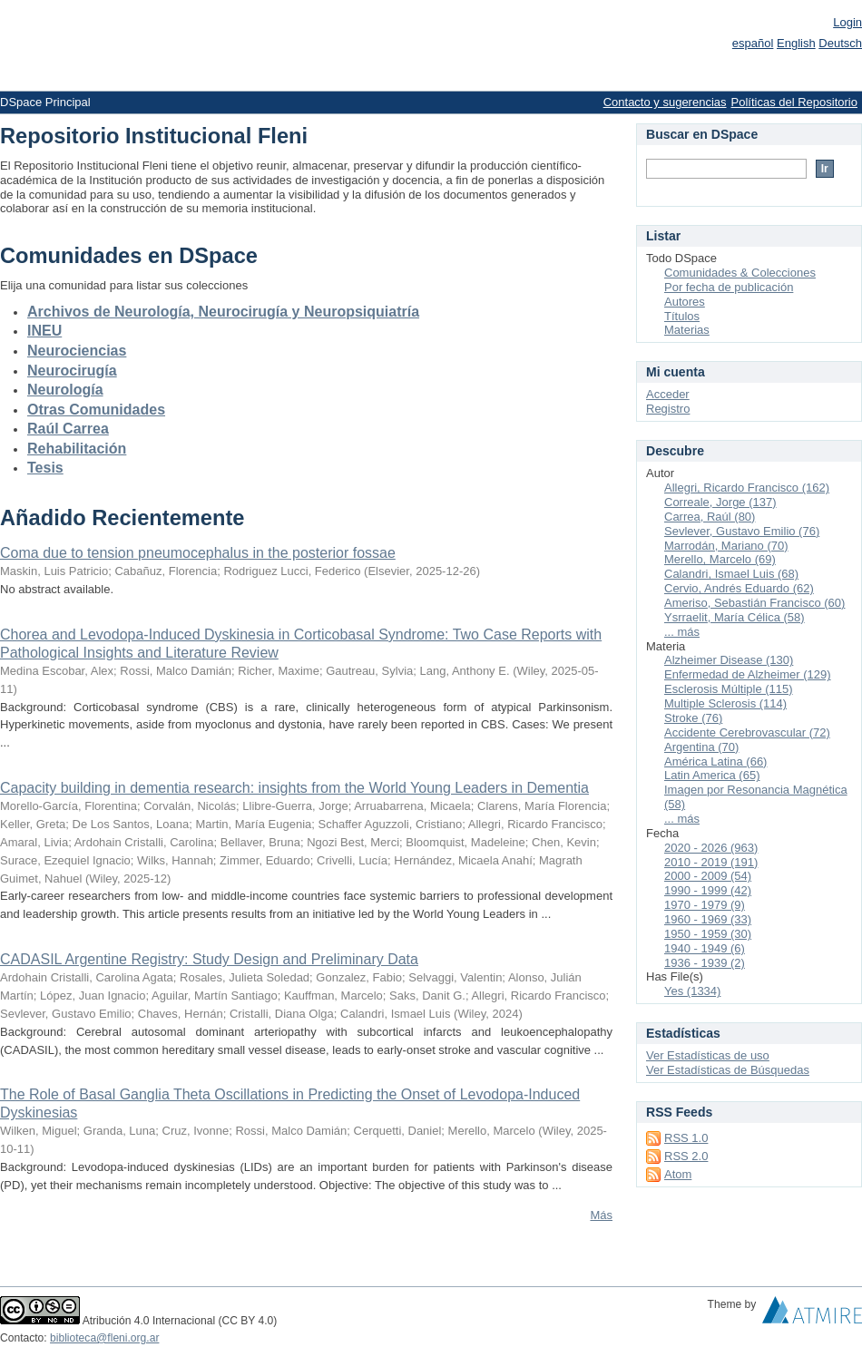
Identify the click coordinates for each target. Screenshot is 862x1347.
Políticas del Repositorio (794, 102)
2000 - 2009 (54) (707, 876)
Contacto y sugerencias (665, 102)
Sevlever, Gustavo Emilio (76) (741, 531)
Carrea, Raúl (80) (709, 516)
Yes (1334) (692, 991)
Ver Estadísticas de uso (707, 1055)
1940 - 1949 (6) (704, 948)
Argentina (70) (701, 747)
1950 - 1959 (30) (707, 934)
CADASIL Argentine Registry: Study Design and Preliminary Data (209, 959)
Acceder (668, 394)
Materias (687, 330)
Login (847, 22)
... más (682, 632)
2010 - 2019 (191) (711, 862)
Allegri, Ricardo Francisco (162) (746, 487)
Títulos (682, 316)
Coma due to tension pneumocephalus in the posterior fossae (198, 553)
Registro (668, 408)
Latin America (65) (712, 775)
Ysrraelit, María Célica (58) (734, 617)
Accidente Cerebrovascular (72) (747, 732)
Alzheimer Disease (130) (728, 660)
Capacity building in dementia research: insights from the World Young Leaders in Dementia (294, 788)
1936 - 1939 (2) (704, 963)
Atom (677, 1174)
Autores (684, 301)
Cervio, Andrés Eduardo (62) (739, 588)
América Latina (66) (715, 761)
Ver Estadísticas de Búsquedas (727, 1070)
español (753, 43)
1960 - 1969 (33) (707, 919)
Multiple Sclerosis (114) (725, 703)
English (796, 43)
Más (601, 1215)
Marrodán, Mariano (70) (726, 545)
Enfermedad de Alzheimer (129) (747, 674)
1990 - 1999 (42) (707, 890)
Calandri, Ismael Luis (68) (731, 574)
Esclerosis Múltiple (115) (728, 689)
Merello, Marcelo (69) (720, 559)
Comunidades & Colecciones (740, 272)
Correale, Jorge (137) (720, 502)
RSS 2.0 (686, 1156)
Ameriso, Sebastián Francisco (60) (754, 603)
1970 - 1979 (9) (704, 905)
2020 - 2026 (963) (711, 847)
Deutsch (840, 43)
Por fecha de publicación (728, 287)
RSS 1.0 (686, 1138)
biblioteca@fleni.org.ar (104, 1338)
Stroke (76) (693, 718)
